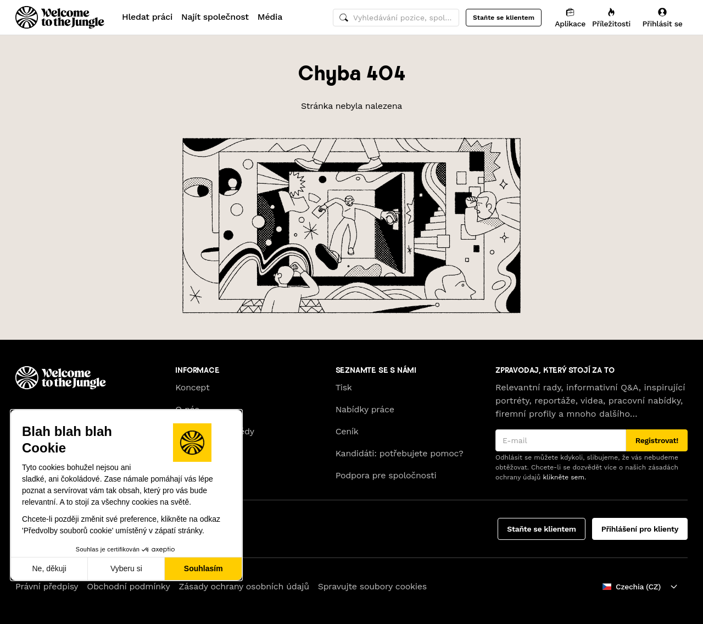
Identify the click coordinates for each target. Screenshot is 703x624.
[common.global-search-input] (396, 17)
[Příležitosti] (611, 17)
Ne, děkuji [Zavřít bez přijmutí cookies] (49, 568)
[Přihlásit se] (662, 17)
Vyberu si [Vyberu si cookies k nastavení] (126, 568)
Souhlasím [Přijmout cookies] (203, 568)
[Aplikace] (570, 17)
